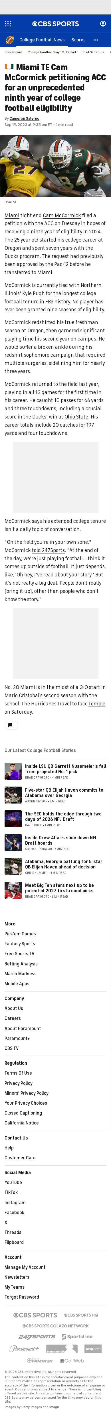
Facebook (14, 1212)
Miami (12, 215)
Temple (96, 704)
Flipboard (14, 1242)
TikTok (11, 1192)
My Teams (15, 1287)
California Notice (22, 1123)
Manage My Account (25, 1267)
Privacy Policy (19, 1083)
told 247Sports (48, 550)
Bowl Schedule (93, 52)
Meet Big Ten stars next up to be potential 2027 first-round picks (59, 888)
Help (9, 1148)
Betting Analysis (21, 964)
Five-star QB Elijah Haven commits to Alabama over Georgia (64, 792)
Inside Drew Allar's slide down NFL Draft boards (61, 840)
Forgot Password (22, 1297)
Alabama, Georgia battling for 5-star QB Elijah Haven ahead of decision (63, 864)
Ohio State (76, 417)
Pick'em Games (20, 934)
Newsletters (17, 1277)
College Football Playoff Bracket (52, 52)
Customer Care (20, 1158)
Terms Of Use (18, 1073)
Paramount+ (17, 1038)
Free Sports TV (20, 954)
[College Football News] (42, 40)
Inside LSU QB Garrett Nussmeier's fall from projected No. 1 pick (65, 769)
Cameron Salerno (24, 118)
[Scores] (78, 40)
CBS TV (12, 1048)
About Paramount (23, 1028)
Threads (13, 1232)
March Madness (21, 974)
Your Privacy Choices (26, 1103)
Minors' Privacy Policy (27, 1093)
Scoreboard (13, 52)
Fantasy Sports (20, 944)
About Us (14, 1008)
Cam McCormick (62, 215)
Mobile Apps (17, 984)
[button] (96, 40)
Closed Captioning (23, 1113)
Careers (13, 1018)
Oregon (13, 248)
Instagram (15, 1203)
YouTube (13, 1182)
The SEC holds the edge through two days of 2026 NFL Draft (63, 816)
